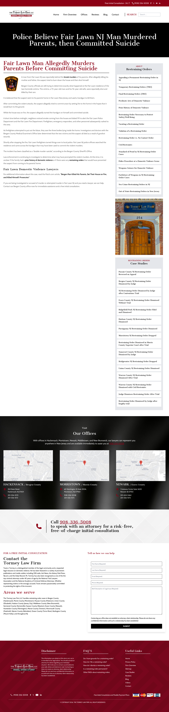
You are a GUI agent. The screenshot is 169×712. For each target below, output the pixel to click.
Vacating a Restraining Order (131, 124)
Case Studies (130, 672)
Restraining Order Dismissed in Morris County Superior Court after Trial (136, 343)
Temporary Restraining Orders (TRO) (135, 87)
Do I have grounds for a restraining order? (98, 658)
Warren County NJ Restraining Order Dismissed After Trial (135, 376)
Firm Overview (70, 14)
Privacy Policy (130, 662)
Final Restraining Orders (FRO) (133, 94)
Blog (105, 14)
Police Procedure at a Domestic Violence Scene (139, 161)
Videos (127, 683)
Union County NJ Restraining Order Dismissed (139, 368)
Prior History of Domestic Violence (134, 108)
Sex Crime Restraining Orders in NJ (134, 184)
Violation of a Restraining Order (133, 131)
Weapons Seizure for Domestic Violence (136, 168)
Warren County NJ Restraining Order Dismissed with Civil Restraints (135, 386)
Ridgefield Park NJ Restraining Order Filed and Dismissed (137, 311)
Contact (115, 14)
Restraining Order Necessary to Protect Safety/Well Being (136, 115)
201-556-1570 (13, 495)
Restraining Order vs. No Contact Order (136, 138)
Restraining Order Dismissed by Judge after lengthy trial (138, 402)
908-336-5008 (116, 443)
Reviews (95, 14)
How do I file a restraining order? (95, 662)
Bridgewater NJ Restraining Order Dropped (138, 361)
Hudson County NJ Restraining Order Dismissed (135, 320)
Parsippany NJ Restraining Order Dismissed (138, 329)
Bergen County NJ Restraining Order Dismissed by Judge (135, 282)
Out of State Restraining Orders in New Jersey (139, 191)
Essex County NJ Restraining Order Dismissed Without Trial (139, 301)
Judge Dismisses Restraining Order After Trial (139, 394)
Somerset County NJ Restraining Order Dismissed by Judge (136, 353)
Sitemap (128, 669)
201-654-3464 (125, 495)
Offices (84, 14)
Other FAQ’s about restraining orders (96, 672)
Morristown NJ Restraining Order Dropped (137, 335)
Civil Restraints (125, 145)
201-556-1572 (13, 498)
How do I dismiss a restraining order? (96, 665)
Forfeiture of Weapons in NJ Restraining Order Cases (136, 176)
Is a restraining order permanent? (95, 669)
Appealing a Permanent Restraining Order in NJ (138, 78)
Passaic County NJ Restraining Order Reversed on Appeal (135, 273)
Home (56, 14)
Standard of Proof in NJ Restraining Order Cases (137, 153)
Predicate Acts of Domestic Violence (134, 101)
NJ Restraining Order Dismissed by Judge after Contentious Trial (137, 292)
